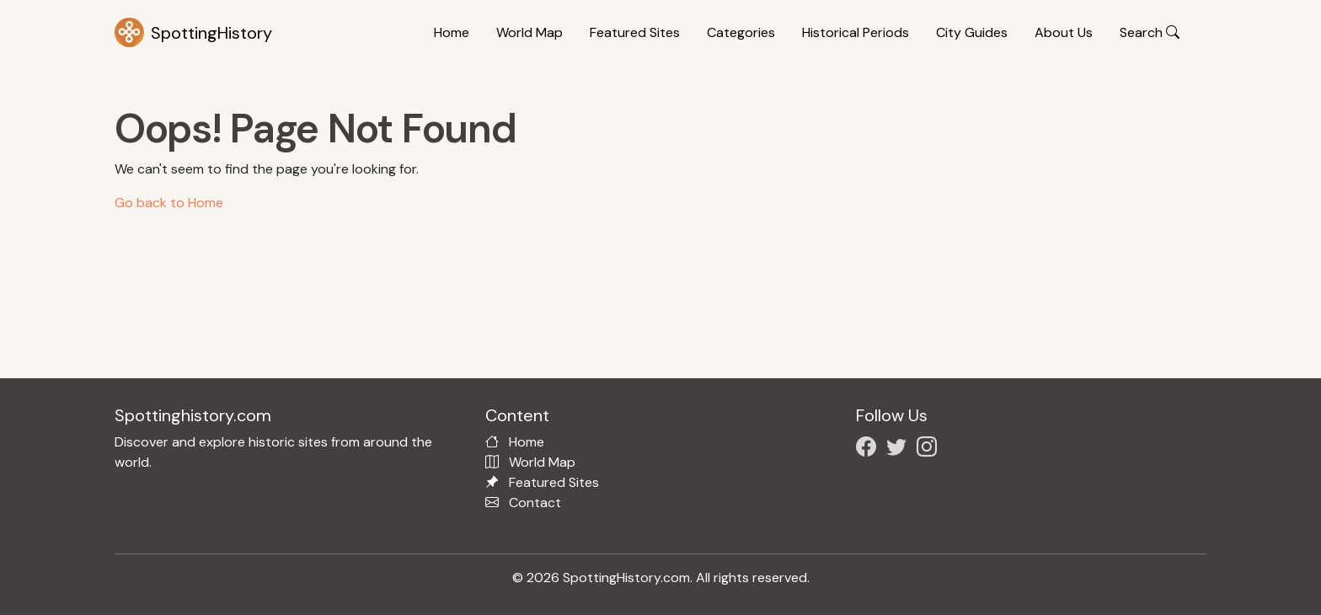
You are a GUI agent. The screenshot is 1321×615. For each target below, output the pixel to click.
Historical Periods (855, 32)
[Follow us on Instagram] (930, 449)
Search (1149, 32)
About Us (1064, 32)
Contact (535, 502)
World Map (529, 32)
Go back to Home (169, 202)
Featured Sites (635, 32)
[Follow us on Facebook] (869, 449)
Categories (741, 32)
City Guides (972, 32)
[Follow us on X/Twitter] (899, 449)
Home (451, 32)
